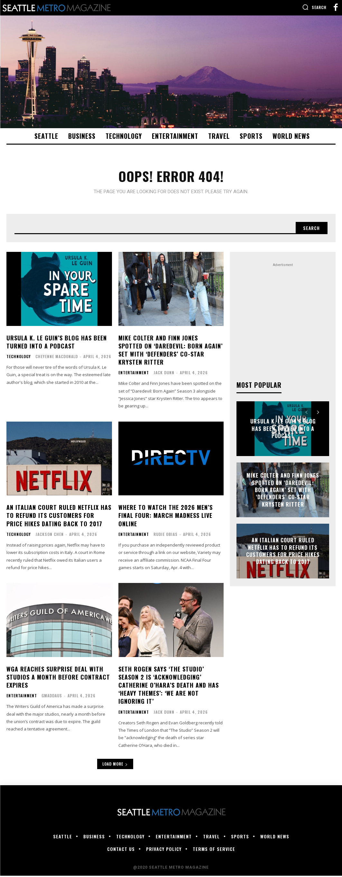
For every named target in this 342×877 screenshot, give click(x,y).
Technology (18, 358)
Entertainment (133, 374)
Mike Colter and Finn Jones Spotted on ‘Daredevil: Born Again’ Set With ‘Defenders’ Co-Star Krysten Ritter (170, 351)
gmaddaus (52, 697)
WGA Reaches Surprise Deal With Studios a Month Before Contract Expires (58, 678)
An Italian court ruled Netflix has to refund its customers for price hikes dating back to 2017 (58, 516)
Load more (115, 765)
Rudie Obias (165, 535)
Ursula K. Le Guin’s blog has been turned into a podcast (56, 343)
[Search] (311, 229)
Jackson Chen (49, 535)
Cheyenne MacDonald (56, 357)
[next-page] (318, 414)
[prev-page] (306, 414)
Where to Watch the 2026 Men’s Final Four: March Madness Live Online (165, 516)
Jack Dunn (163, 374)
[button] (314, 7)
